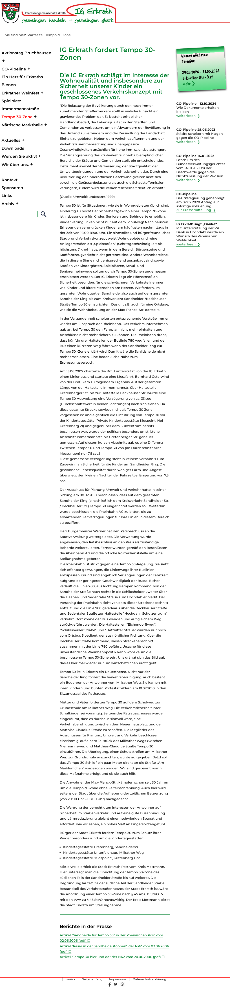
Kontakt (10, 179)
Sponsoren (12, 187)
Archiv (8, 203)
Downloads (13, 148)
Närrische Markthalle (22, 124)
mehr (187, 84)
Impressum (117, 979)
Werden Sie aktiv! (19, 156)
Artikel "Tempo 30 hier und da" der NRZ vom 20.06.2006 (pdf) (110, 957)
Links (7, 195)
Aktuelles (11, 140)
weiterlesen (186, 116)
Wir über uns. (15, 164)
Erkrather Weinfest (20, 93)
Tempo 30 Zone (58, 35)
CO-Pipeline (14, 69)
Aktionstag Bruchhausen (26, 52)
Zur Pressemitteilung (193, 210)
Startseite (35, 35)
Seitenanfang (92, 979)
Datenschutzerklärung (149, 979)
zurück (70, 979)
